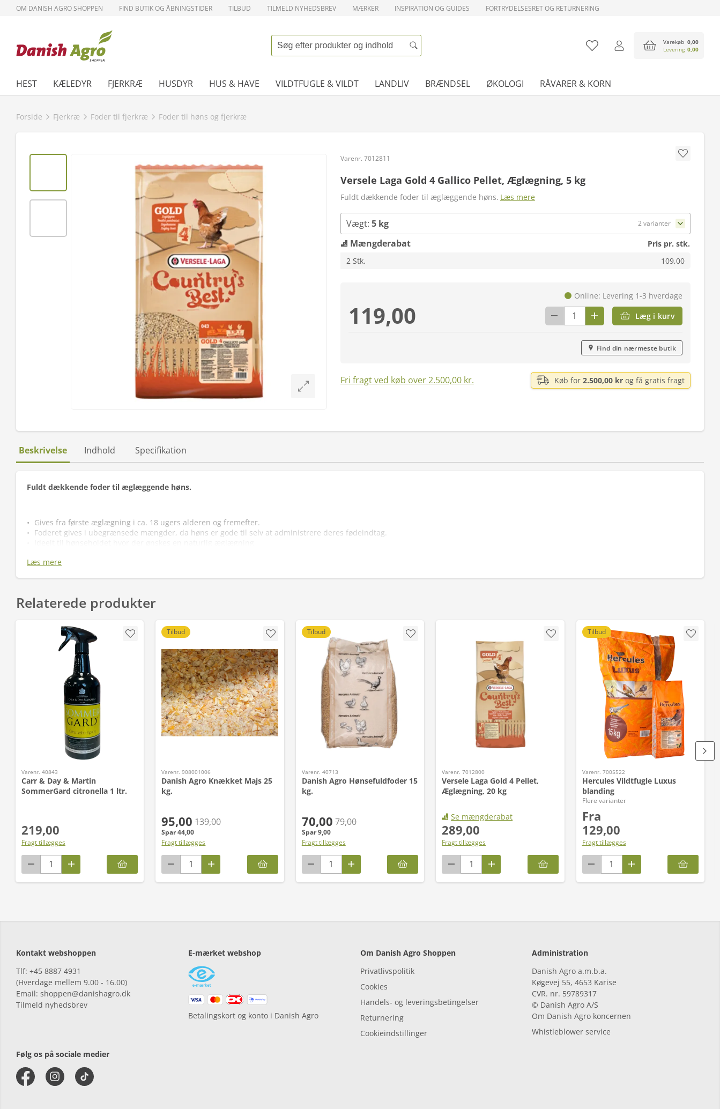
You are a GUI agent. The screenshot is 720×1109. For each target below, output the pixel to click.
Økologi (505, 84)
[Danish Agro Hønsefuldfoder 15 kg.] (360, 693)
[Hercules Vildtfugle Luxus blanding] (640, 693)
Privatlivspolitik (387, 971)
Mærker (365, 8)
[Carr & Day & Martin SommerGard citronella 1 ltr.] (79, 693)
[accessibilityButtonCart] (669, 45)
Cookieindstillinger (393, 1033)
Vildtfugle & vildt (317, 84)
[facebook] (25, 1076)
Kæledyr (72, 84)
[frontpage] (64, 45)
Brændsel (447, 84)
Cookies (374, 986)
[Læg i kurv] (647, 316)
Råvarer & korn (575, 84)
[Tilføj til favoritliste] (592, 46)
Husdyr (176, 84)
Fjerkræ (125, 84)
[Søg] (413, 46)
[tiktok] (84, 1076)
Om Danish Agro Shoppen (59, 8)
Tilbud (239, 8)
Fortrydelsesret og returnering (542, 8)
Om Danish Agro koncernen (581, 1016)
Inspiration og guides (432, 8)
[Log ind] (619, 46)
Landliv (392, 84)
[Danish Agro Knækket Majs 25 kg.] (219, 693)
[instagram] (55, 1076)
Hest (26, 84)
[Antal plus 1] (594, 316)
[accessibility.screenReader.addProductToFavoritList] (130, 633)
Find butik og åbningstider (165, 8)
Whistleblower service (571, 1031)
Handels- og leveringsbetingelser (419, 1002)
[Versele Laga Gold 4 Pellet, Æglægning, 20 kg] (500, 693)
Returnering (382, 1018)
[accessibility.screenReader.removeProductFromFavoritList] (691, 633)
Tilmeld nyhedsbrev (301, 8)
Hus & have (234, 84)
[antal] (574, 316)
